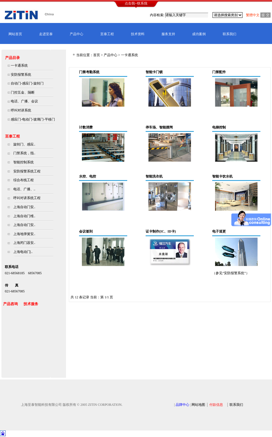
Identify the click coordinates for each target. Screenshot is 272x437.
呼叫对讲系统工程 (27, 198)
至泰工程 (107, 34)
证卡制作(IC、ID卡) (161, 231)
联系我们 (229, 34)
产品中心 (76, 34)
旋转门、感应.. (24, 144)
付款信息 (216, 405)
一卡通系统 (129, 55)
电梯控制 (219, 127)
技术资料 (137, 34)
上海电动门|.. (23, 252)
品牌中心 (182, 405)
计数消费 (86, 127)
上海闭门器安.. (24, 243)
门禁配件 (219, 72)
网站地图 (198, 405)
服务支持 (168, 34)
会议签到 (86, 231)
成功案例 (199, 34)
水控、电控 (87, 176)
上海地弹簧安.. (24, 234)
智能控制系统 (23, 162)
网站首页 (15, 34)
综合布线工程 (23, 180)
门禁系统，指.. (24, 153)
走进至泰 (46, 34)
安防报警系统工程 (27, 171)
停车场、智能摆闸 (159, 127)
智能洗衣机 (154, 176)
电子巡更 (219, 231)
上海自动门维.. (24, 216)
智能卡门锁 (154, 72)
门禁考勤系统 (89, 72)
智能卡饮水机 (222, 176)
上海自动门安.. (24, 207)
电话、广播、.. (24, 189)
